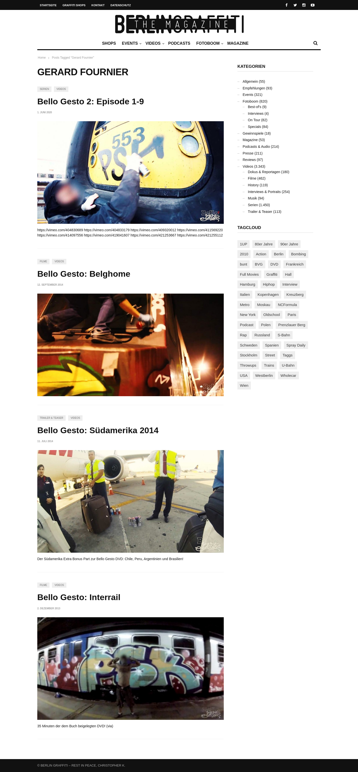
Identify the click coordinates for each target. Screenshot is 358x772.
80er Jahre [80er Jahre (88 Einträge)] (264, 244)
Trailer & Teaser (51, 418)
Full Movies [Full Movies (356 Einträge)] (249, 274)
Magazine (237, 43)
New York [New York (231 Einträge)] (248, 314)
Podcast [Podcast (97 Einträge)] (246, 325)
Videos (154, 43)
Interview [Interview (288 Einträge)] (289, 284)
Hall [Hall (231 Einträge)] (288, 274)
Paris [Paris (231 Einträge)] (292, 314)
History (253, 185)
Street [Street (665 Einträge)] (270, 355)
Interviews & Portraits (264, 192)
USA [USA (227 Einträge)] (244, 375)
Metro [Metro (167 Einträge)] (244, 305)
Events (131, 43)
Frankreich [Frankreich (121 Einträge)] (295, 264)
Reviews (249, 160)
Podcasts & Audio (256, 147)
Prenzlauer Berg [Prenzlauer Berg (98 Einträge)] (291, 325)
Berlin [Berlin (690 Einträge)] (278, 254)
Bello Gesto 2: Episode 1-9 (90, 101)
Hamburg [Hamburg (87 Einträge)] (247, 284)
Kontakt (98, 5)
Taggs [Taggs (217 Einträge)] (288, 355)
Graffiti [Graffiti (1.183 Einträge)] (272, 274)
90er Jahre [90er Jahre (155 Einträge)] (289, 244)
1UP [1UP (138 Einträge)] (243, 244)
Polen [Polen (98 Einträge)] (265, 325)
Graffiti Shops (74, 5)
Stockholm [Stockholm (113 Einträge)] (248, 355)
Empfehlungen (254, 88)
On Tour (254, 120)
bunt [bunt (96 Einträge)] (243, 264)
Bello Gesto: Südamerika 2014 (98, 430)
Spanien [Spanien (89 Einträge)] (272, 345)
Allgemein (250, 81)
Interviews (256, 114)
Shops (109, 43)
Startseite (48, 5)
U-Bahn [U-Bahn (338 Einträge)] (288, 365)
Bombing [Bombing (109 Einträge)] (298, 254)
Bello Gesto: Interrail (78, 597)
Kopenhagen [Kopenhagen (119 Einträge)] (268, 294)
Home (42, 57)
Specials (254, 127)
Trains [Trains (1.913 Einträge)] (269, 365)
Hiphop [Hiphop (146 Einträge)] (269, 284)
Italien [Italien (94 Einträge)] (245, 294)
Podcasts (179, 43)
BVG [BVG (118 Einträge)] (259, 264)
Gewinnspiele (253, 133)
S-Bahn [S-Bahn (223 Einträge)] (284, 335)
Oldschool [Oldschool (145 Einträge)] (271, 314)
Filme (43, 261)
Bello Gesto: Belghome (83, 273)
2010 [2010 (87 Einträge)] (244, 254)
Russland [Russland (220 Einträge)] (262, 335)
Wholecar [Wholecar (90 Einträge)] (288, 375)
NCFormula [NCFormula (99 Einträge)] (287, 305)
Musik (252, 198)
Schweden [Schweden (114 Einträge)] (248, 345)
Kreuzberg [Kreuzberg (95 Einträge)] (295, 294)
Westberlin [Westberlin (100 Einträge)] (264, 375)
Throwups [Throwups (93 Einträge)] (248, 365)
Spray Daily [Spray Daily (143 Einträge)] (296, 345)
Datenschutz (121, 5)
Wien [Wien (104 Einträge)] (244, 385)
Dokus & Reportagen (264, 172)
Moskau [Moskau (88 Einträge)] (263, 305)
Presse (248, 153)
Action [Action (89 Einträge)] (261, 254)
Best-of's (254, 107)
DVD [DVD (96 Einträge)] (274, 264)
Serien (44, 89)
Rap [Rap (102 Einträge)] (243, 335)
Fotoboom (209, 43)
